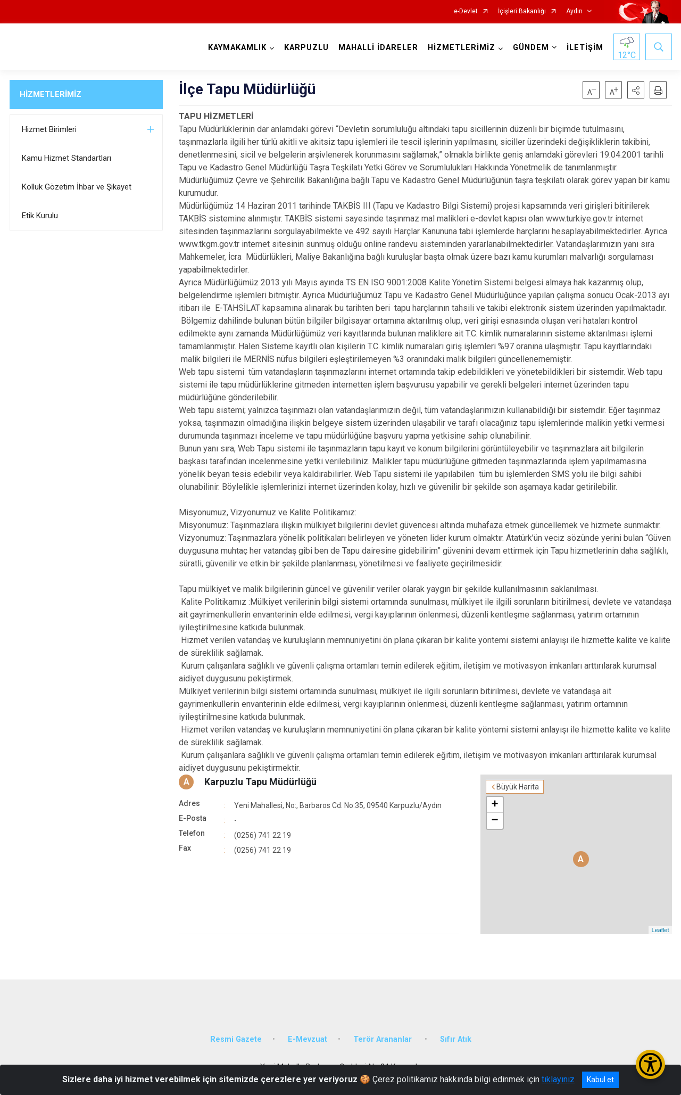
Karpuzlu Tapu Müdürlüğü (260, 781)
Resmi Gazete (236, 1039)
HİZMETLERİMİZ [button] (461, 47)
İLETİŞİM (585, 47)
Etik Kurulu (40, 215)
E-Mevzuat (307, 1039)
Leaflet (660, 930)
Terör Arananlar (383, 1039)
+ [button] (494, 805)
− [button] (494, 821)
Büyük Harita (517, 787)
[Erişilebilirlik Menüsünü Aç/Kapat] (650, 1064)
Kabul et (600, 1079)
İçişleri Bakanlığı (522, 11)
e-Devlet (466, 11)
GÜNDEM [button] (531, 47)
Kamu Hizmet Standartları (66, 158)
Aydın (574, 11)
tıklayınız (558, 1079)
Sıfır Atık (455, 1039)
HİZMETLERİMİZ (50, 94)
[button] (635, 89)
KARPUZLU (306, 47)
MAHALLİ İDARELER (378, 47)
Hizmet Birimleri (49, 129)
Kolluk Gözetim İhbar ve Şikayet (76, 187)
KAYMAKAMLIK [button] (237, 47)
